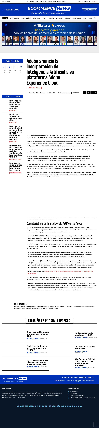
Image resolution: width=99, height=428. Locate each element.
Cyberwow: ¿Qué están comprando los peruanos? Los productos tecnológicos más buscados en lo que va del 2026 (16, 151)
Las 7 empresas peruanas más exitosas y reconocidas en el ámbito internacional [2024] (37, 362)
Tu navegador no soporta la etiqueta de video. (49, 34)
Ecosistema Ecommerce (81, 337)
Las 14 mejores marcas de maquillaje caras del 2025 (84, 334)
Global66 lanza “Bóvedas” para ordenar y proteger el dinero (15, 117)
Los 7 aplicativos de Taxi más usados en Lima (85, 348)
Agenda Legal (13, 110)
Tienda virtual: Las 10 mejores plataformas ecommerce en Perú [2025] (37, 348)
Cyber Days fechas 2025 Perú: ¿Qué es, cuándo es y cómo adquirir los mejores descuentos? (85, 362)
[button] (95, 18)
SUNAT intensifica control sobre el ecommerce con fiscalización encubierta (15, 104)
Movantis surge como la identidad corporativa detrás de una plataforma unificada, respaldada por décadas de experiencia (15, 132)
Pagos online (13, 122)
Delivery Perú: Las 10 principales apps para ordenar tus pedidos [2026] (38, 334)
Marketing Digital (34, 88)
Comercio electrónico (15, 159)
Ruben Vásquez (40, 93)
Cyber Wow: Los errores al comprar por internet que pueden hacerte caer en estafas (15, 167)
